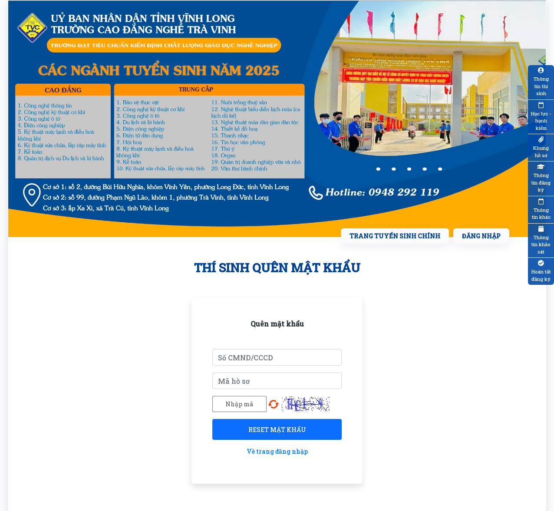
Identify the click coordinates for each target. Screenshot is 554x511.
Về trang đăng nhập (277, 451)
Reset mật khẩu (277, 429)
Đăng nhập (481, 236)
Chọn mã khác (273, 404)
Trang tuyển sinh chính (395, 236)
